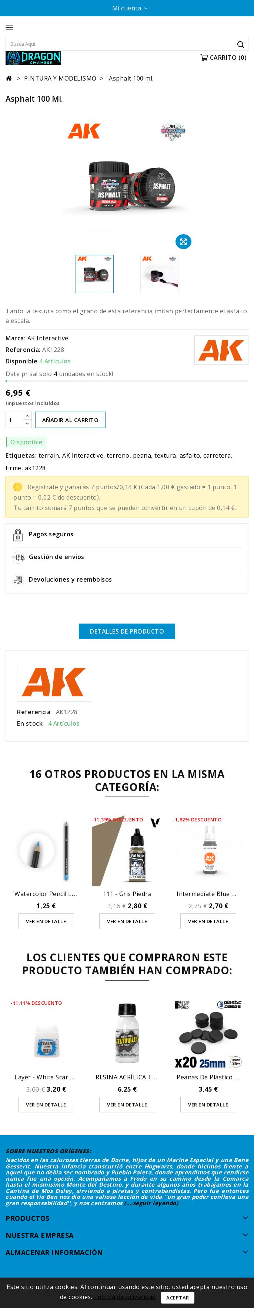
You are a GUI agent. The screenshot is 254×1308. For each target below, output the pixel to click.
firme (13, 468)
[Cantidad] (14, 420)
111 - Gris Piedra (127, 894)
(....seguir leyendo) (151, 1203)
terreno (118, 455)
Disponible (21, 361)
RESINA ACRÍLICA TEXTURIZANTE (145, 1077)
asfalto (190, 455)
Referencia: (23, 350)
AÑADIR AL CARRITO (70, 420)
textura (165, 455)
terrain (49, 455)
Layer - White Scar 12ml (49, 1077)
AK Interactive (47, 338)
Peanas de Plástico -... (209, 1077)
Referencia (33, 712)
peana (142, 455)
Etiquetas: (21, 455)
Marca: (16, 338)
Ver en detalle (46, 921)
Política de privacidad (125, 1297)
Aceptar (177, 1297)
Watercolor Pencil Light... (50, 894)
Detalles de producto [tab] (127, 631)
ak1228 (35, 468)
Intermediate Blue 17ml (211, 894)
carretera (217, 455)
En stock (30, 723)
